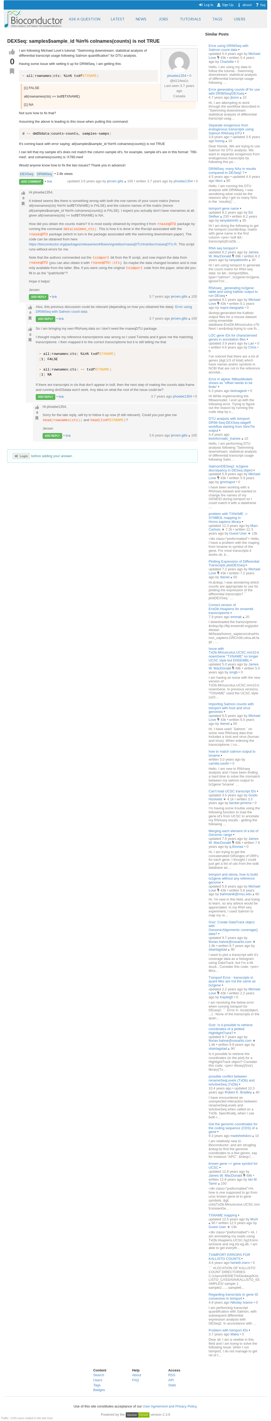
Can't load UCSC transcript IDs (232, 791)
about (244, 5)
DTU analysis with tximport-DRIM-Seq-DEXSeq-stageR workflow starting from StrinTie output (232, 425)
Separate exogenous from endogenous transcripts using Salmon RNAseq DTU (231, 129)
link (49, 181)
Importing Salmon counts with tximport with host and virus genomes (231, 708)
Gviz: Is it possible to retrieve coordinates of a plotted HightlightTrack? (230, 1029)
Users (97, 1380)
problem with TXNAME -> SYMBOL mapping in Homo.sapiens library (228, 518)
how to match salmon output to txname (232, 753)
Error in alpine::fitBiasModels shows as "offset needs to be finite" (230, 383)
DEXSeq (26, 174)
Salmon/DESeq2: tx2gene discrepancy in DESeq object (230, 468)
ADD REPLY (38, 296)
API (171, 1380)
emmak (237, 617)
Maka (235, 1334)
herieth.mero (241, 1263)
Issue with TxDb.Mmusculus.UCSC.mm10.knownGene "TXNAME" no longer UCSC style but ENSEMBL (234, 655)
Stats (172, 1385)
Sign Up (225, 5)
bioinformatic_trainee (225, 438)
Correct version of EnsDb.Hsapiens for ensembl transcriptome (231, 609)
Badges (99, 1390)
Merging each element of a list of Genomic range (233, 833)
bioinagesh (239, 391)
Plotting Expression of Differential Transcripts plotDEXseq (234, 563)
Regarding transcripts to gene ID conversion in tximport (233, 1296)
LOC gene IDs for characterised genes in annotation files (233, 337)
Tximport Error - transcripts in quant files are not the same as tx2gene (232, 981)
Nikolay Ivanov (242, 1302)
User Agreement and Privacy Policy (170, 1406)
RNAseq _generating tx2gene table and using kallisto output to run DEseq (233, 292)
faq (260, 5)
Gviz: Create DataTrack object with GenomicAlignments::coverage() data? (233, 928)
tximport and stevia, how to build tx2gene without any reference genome (233, 878)
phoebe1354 (176, 76)
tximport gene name (224, 208)
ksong (220, 141)
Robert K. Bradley (239, 1092)
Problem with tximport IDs (228, 1330)
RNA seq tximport (222, 248)
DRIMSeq (44, 174)
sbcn (219, 181)
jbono (235, 97)
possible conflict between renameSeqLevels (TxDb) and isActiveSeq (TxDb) (231, 1080)
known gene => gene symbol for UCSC (233, 1166)
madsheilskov (241, 1136)
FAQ (135, 1380)
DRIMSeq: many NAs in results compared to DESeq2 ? (232, 171)
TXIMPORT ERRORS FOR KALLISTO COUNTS (229, 1257)
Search (98, 1375)
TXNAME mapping (223, 1215)
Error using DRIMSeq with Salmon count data (228, 48)
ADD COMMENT (31, 181)
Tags (96, 1385)
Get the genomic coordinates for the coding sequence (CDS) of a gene (233, 1128)
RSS (171, 1375)
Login (21, 456)
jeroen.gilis (179, 297)
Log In (206, 5)
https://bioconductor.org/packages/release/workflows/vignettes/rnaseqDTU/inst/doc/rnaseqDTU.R (103, 244)
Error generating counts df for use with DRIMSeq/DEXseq (234, 91)
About (136, 1375)
